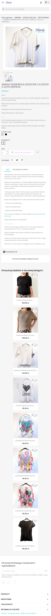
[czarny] (6, 134)
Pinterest (22, 160)
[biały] (2, 134)
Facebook (3, 582)
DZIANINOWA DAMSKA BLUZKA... (25, 441)
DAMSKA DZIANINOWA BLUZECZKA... (25, 370)
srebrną (36, 214)
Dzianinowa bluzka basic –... (25, 300)
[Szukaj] (25, 9)
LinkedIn (14, 582)
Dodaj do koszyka (21, 152)
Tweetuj (17, 160)
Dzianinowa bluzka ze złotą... (25, 335)
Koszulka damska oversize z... (25, 405)
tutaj (43, 244)
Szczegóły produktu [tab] (20, 169)
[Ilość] (3, 152)
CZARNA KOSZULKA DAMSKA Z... (25, 546)
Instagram (8, 582)
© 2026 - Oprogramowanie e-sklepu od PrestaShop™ (19, 613)
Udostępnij (12, 160)
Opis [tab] (7, 169)
